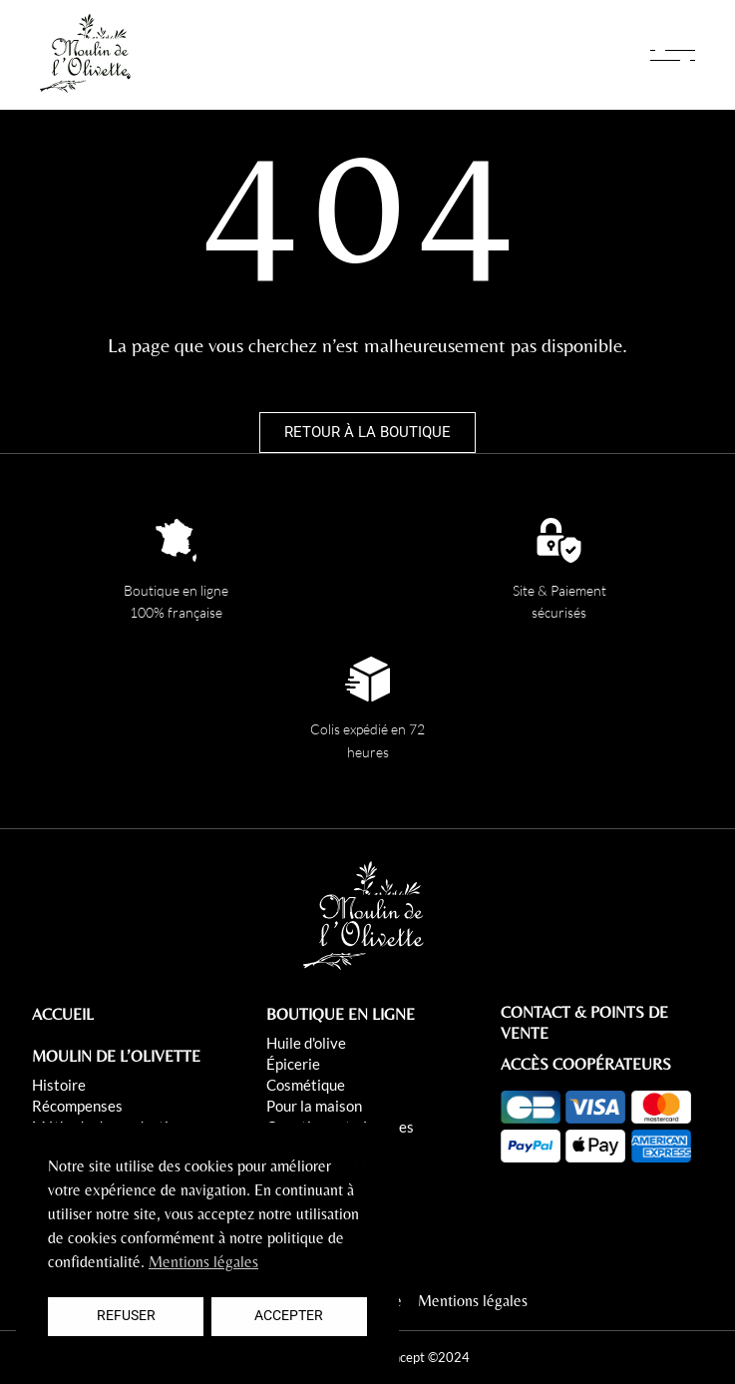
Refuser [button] (126, 1315)
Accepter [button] (288, 1315)
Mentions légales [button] (203, 1261)
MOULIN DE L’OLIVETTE (116, 1056)
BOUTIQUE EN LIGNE (340, 1014)
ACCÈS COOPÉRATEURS (586, 1064)
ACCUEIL (63, 1014)
